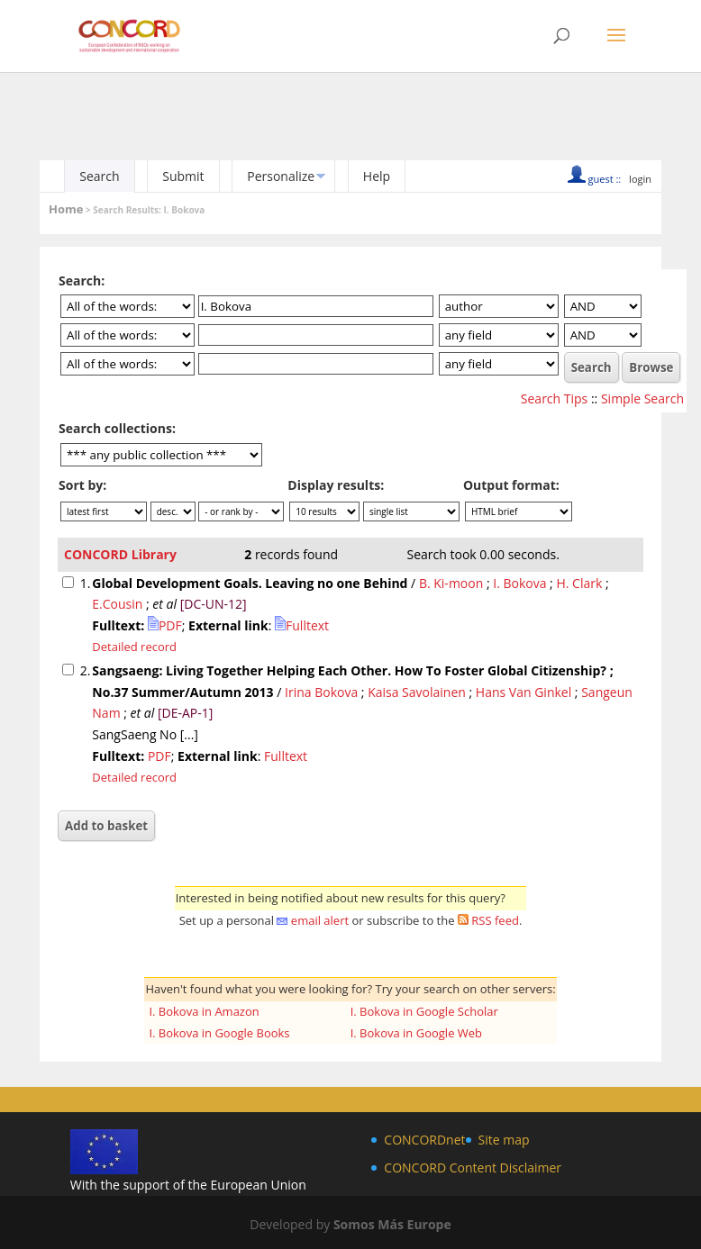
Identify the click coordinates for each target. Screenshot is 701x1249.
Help (376, 176)
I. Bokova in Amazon (204, 1011)
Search (99, 176)
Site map (504, 1139)
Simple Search (642, 398)
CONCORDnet (424, 1139)
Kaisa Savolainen (417, 692)
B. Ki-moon (451, 583)
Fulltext (302, 625)
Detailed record (134, 646)
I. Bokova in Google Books (219, 1033)
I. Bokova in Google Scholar (424, 1011)
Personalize (280, 176)
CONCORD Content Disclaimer (472, 1167)
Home (66, 209)
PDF (165, 625)
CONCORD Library (120, 554)
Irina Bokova (321, 692)
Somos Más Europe (392, 1224)
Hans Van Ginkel (523, 692)
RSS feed (495, 920)
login (640, 179)
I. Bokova (519, 583)
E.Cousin (117, 603)
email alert (320, 920)
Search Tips (554, 398)
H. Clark (579, 583)
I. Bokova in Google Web (416, 1033)
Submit (183, 176)
